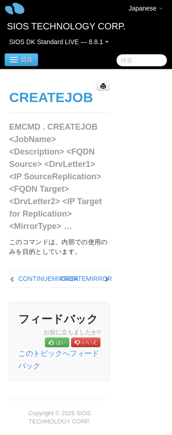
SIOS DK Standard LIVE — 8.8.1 (59, 42)
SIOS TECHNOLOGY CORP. (66, 26)
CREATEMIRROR (86, 278)
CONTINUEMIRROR (48, 278)
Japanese (145, 8)
